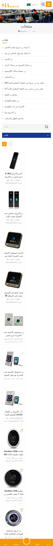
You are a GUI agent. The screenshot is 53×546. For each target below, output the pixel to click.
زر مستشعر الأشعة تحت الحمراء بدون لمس (14, 255)
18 (27, 477)
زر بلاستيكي (9, 77)
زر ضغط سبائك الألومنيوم (15, 71)
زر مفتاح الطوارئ (12, 100)
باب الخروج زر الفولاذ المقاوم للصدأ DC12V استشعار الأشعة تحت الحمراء (14, 294)
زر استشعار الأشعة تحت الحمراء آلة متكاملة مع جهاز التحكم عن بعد (14, 374)
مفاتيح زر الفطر (11, 94)
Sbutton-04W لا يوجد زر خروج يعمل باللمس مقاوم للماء (39, 453)
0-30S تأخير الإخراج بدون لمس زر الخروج (13, 175)
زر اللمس (9, 59)
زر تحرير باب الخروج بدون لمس (13, 413)
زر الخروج (24, 31)
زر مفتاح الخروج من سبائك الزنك (18, 65)
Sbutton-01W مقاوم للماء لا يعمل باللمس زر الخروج (13, 334)
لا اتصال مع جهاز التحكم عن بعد (17, 53)
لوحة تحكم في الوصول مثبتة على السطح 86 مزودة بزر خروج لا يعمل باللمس (39, 215)
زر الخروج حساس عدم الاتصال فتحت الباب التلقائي (39, 175)
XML (24, 531)
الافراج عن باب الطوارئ (14, 106)
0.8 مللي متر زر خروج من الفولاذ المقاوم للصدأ (24, 83)
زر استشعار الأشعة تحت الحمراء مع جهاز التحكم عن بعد (39, 255)
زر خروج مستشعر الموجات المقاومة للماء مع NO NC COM (39, 334)
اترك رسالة (26, 541)
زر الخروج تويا (10, 112)
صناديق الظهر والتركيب (14, 118)
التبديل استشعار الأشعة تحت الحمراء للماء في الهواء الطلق (13, 215)
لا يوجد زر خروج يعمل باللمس (17, 47)
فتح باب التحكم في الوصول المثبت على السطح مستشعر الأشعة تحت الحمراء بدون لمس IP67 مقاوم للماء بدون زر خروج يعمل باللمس (39, 413)
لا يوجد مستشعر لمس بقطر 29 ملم (39, 374)
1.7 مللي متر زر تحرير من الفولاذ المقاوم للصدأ (24, 88)
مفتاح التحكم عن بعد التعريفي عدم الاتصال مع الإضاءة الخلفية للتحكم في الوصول (14, 453)
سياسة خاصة (33, 531)
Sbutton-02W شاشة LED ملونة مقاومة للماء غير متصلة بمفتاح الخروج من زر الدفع (39, 294)
